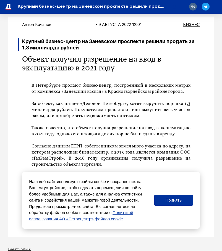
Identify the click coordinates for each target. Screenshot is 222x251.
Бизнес (191, 24)
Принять (173, 200)
